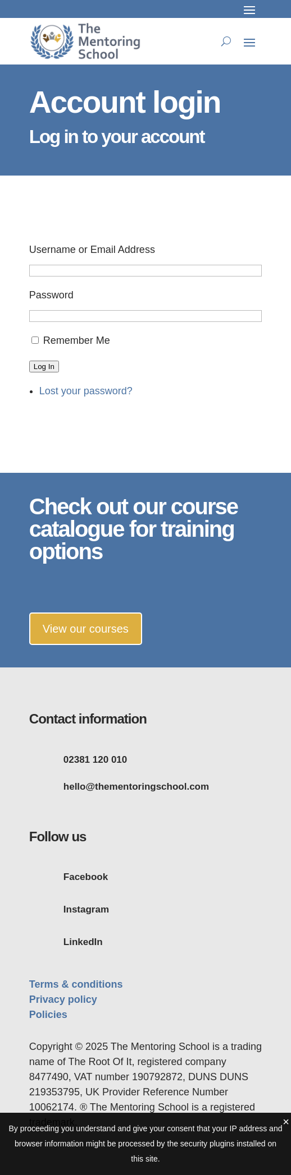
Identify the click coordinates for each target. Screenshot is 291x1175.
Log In (44, 366)
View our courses (86, 629)
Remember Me (76, 340)
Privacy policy (63, 999)
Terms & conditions (76, 984)
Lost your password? (86, 391)
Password (51, 295)
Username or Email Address (92, 249)
